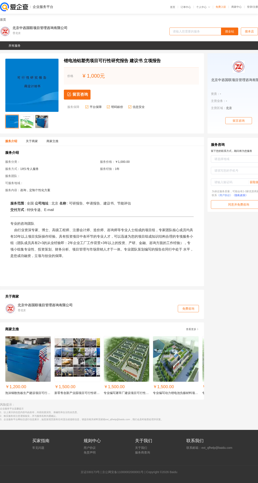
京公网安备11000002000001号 (123, 472)
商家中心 (236, 7)
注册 (255, 6)
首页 (172, 7)
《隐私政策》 (240, 195)
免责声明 (90, 452)
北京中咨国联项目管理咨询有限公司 (40, 28)
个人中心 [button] (203, 7)
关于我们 (141, 447)
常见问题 (38, 447)
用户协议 (90, 447)
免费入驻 (221, 7)
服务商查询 (142, 452)
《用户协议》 (224, 195)
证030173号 (92, 472)
